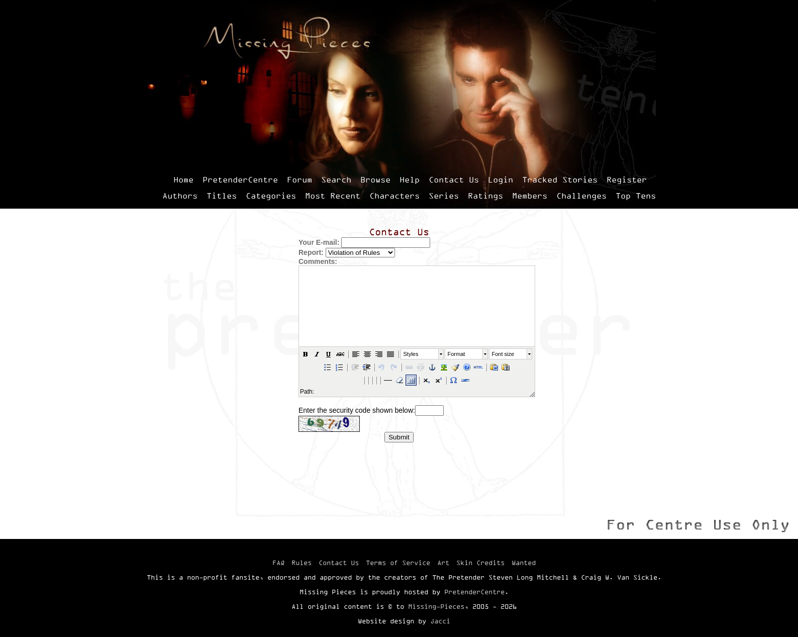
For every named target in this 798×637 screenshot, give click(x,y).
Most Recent (332, 195)
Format (456, 354)
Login (500, 179)
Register (627, 179)
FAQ (278, 562)
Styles (410, 354)
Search (336, 179)
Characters (394, 195)
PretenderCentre (240, 179)
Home (183, 179)
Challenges (581, 195)
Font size (502, 354)
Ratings (485, 195)
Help (410, 179)
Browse (375, 179)
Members (529, 195)
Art (443, 562)
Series (444, 195)
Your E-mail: (318, 242)
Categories (271, 195)
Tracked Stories (559, 179)
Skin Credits (480, 562)
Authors (179, 195)
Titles (222, 195)
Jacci (440, 620)
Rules (301, 562)
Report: (311, 252)
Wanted (524, 562)
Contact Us (454, 179)
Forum (299, 179)
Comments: (317, 261)
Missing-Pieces (436, 606)
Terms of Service (398, 562)
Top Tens (636, 195)
